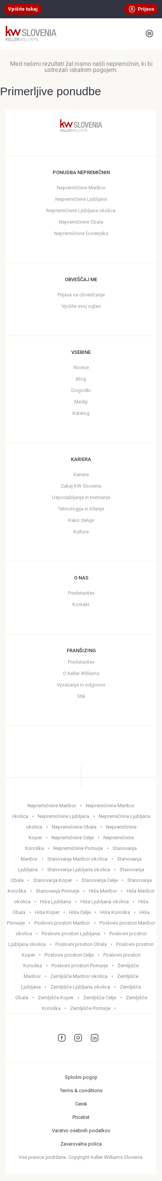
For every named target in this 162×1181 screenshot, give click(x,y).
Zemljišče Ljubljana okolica (80, 987)
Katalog (81, 413)
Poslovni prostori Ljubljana (71, 933)
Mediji (81, 402)
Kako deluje (81, 520)
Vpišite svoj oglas (81, 306)
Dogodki (81, 390)
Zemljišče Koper (56, 997)
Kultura (81, 531)
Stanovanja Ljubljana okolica (78, 869)
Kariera (81, 474)
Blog (81, 379)
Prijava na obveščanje (81, 295)
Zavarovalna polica (81, 1144)
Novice (81, 367)
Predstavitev (81, 593)
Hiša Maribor (103, 891)
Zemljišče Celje (99, 997)
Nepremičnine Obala (81, 222)
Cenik (81, 1104)
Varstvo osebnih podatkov (81, 1130)
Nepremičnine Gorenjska (81, 233)
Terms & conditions (81, 1090)
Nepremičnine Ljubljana (81, 199)
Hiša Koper (47, 912)
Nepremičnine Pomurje (78, 848)
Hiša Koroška (115, 912)
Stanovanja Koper (52, 880)
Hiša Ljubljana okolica (104, 901)
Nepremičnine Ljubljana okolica (81, 210)
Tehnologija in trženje (81, 509)
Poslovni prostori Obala (81, 944)
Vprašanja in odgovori (81, 685)
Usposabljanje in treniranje (81, 497)
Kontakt (81, 604)
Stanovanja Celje (100, 880)
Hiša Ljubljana (55, 901)
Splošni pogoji (81, 1077)
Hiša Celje (80, 912)
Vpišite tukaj (23, 9)
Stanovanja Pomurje (57, 891)
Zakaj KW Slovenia (81, 486)
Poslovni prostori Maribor (62, 923)
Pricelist (81, 1117)
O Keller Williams (81, 673)
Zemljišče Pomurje (90, 1008)
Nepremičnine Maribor (81, 187)
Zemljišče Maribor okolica (78, 976)
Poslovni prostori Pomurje (79, 965)
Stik (81, 696)
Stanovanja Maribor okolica (77, 859)
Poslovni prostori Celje (69, 955)
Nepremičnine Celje (72, 837)
